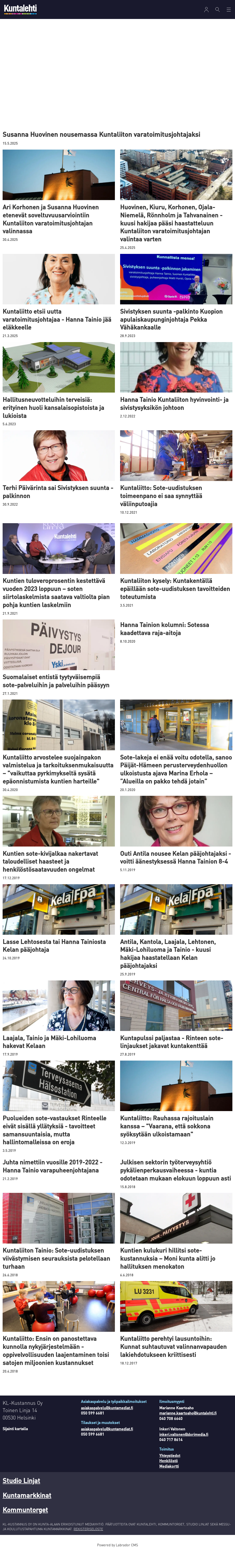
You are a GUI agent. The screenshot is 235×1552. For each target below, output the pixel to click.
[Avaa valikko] (206, 9)
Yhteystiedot (169, 1455)
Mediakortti (169, 1466)
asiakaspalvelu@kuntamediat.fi (107, 1407)
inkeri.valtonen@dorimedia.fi (183, 1434)
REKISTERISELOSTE (88, 1529)
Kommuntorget (25, 1509)
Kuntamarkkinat (27, 1495)
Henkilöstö (168, 1460)
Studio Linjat (21, 1480)
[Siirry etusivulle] (20, 9)
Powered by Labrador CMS (117, 1545)
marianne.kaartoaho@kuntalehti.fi (187, 1412)
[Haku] (217, 9)
